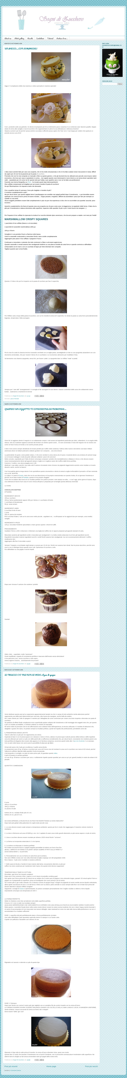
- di (79, 741)
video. (56, 753)
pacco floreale (15, 398)
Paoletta (25, 477)
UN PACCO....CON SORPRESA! (21, 48)
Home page (51, 1066)
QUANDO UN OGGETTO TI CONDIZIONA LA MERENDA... (35, 409)
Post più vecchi (91, 1066)
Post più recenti (10, 1066)
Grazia (21, 475)
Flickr (29, 182)
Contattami (40, 38)
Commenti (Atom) (15, 1070)
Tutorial (50, 38)
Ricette (30, 38)
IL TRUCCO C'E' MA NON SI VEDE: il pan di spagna (30, 675)
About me (7, 38)
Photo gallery (19, 38)
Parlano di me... (62, 38)
